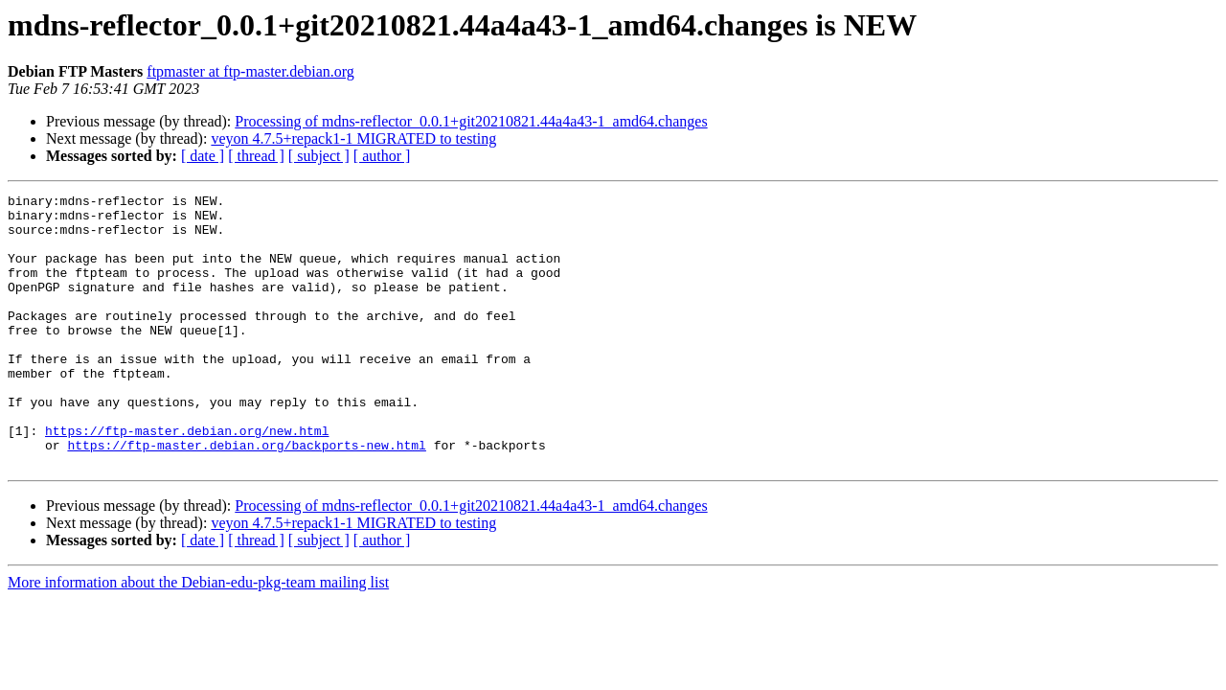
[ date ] (202, 156)
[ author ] (382, 156)
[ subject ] (319, 156)
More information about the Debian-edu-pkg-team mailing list (198, 637)
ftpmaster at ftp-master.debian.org (250, 71)
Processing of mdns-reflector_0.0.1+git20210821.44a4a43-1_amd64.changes (471, 121)
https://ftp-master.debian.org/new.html (187, 479)
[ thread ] (256, 156)
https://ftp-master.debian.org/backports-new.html (246, 496)
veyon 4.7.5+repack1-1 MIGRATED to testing (353, 138)
